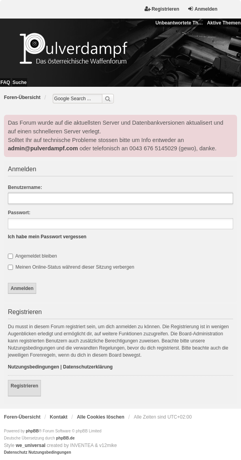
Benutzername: (25, 187)
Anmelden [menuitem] (202, 9)
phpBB (32, 431)
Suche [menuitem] (20, 82)
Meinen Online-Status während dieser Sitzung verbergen (71, 267)
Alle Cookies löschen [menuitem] (100, 417)
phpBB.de (65, 438)
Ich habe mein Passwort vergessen (47, 236)
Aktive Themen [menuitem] (224, 23)
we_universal (30, 445)
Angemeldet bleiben (32, 256)
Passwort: (19, 212)
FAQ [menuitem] (5, 82)
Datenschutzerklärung (88, 367)
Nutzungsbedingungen (33, 367)
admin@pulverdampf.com (43, 148)
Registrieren (24, 386)
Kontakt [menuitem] (59, 417)
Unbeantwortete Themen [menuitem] (180, 23)
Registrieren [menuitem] (162, 9)
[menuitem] (15, 452)
